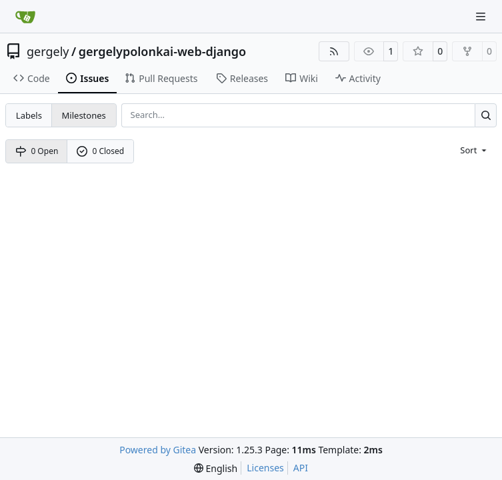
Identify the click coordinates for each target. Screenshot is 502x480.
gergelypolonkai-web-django (162, 51)
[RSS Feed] (334, 51)
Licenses (265, 467)
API (300, 467)
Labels (29, 115)
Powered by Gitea (157, 449)
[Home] (25, 17)
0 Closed (101, 151)
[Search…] (486, 115)
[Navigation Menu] (482, 16)
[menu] (474, 149)
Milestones (84, 115)
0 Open (37, 151)
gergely (48, 51)
